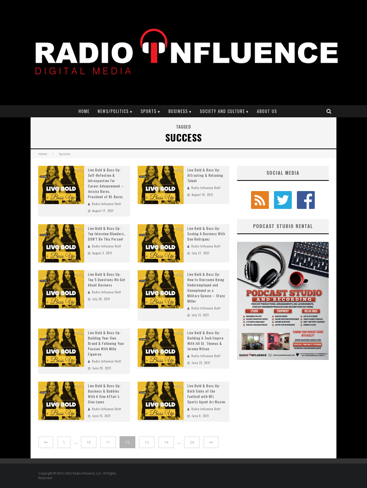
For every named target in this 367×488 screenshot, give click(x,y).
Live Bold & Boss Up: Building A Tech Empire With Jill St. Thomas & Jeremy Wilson (205, 340)
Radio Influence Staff (106, 204)
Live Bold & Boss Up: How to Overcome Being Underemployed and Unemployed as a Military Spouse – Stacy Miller (206, 287)
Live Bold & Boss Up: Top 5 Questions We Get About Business (106, 279)
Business (178, 111)
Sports (148, 111)
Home (83, 111)
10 (89, 442)
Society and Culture (222, 111)
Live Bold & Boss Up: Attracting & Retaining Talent (205, 175)
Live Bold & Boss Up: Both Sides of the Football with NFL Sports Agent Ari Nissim (206, 393)
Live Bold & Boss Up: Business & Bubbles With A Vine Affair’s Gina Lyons (104, 393)
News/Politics (113, 111)
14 (166, 442)
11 (108, 442)
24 (192, 442)
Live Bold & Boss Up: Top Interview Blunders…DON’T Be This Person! (107, 234)
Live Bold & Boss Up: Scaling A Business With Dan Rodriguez (206, 234)
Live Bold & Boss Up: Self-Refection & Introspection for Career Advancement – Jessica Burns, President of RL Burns (106, 183)
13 (147, 442)
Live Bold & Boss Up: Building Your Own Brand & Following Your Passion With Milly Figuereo (106, 343)
